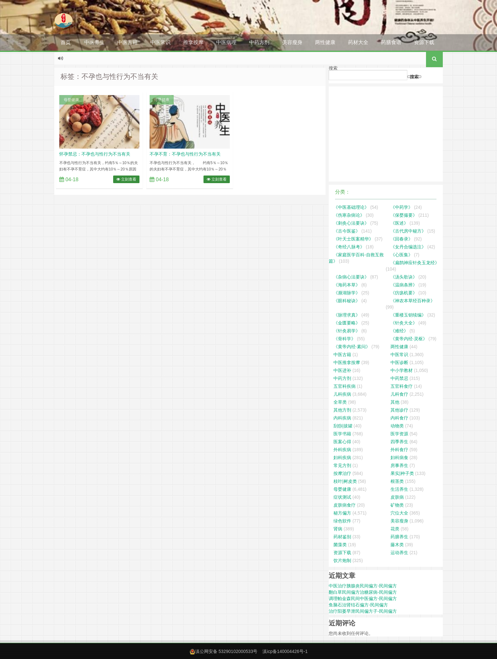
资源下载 (424, 42)
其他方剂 (342, 410)
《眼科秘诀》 (346, 300)
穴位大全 (399, 512)
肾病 (337, 528)
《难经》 (399, 330)
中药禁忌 (399, 378)
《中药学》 (401, 207)
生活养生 (399, 489)
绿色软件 (342, 520)
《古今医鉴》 (346, 231)
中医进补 (342, 370)
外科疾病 (342, 449)
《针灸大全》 (403, 322)
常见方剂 (342, 465)
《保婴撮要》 (403, 215)
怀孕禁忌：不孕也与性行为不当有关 (94, 154)
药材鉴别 (342, 536)
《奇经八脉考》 (349, 246)
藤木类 (397, 544)
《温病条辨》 (403, 284)
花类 (394, 528)
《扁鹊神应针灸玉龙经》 (414, 262)
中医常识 (160, 42)
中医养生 (94, 42)
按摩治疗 (342, 473)
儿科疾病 (342, 394)
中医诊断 (399, 362)
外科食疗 (399, 449)
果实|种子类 (402, 473)
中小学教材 (401, 370)
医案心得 (342, 441)
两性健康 (325, 42)
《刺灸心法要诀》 (351, 223)
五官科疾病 (344, 386)
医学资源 (399, 433)
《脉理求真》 (346, 314)
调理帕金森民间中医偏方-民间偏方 (363, 598)
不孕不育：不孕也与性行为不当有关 (185, 154)
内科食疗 (399, 417)
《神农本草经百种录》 (412, 300)
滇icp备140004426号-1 (284, 651)
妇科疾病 (342, 457)
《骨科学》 (344, 338)
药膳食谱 (391, 42)
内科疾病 (342, 417)
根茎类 (397, 481)
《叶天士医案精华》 (353, 238)
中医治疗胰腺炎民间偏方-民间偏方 (363, 585)
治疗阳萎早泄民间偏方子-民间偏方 (363, 611)
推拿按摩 (193, 42)
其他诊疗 (399, 410)
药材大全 (358, 42)
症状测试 (342, 497)
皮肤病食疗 (344, 505)
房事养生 (399, 465)
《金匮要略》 (346, 322)
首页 (66, 42)
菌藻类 (340, 544)
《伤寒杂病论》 (349, 215)
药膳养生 (399, 536)
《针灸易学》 (346, 330)
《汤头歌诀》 (403, 276)
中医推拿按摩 (346, 362)
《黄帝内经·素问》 (351, 346)
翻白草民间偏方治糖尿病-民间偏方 (363, 592)
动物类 (397, 425)
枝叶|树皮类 (345, 481)
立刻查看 (126, 179)
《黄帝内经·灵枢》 (408, 338)
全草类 (340, 402)
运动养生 (399, 552)
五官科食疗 (401, 386)
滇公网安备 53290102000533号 (226, 651)
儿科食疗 (399, 394)
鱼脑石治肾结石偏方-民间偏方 (358, 604)
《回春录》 (401, 238)
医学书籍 (342, 433)
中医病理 (226, 42)
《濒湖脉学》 (346, 292)
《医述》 (399, 223)
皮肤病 (397, 497)
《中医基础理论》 (351, 207)
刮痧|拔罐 (342, 425)
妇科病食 (399, 457)
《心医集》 (401, 254)
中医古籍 (127, 42)
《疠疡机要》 (403, 292)
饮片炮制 (342, 560)
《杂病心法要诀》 (351, 276)
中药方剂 (259, 42)
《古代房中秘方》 (408, 231)
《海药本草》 (346, 284)
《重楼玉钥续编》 (408, 314)
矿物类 (397, 505)
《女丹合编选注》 (408, 246)
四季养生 (399, 441)
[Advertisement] (386, 134)
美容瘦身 (292, 42)
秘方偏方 (342, 512)
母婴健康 (71, 100)
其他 (394, 402)
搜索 (414, 76)
